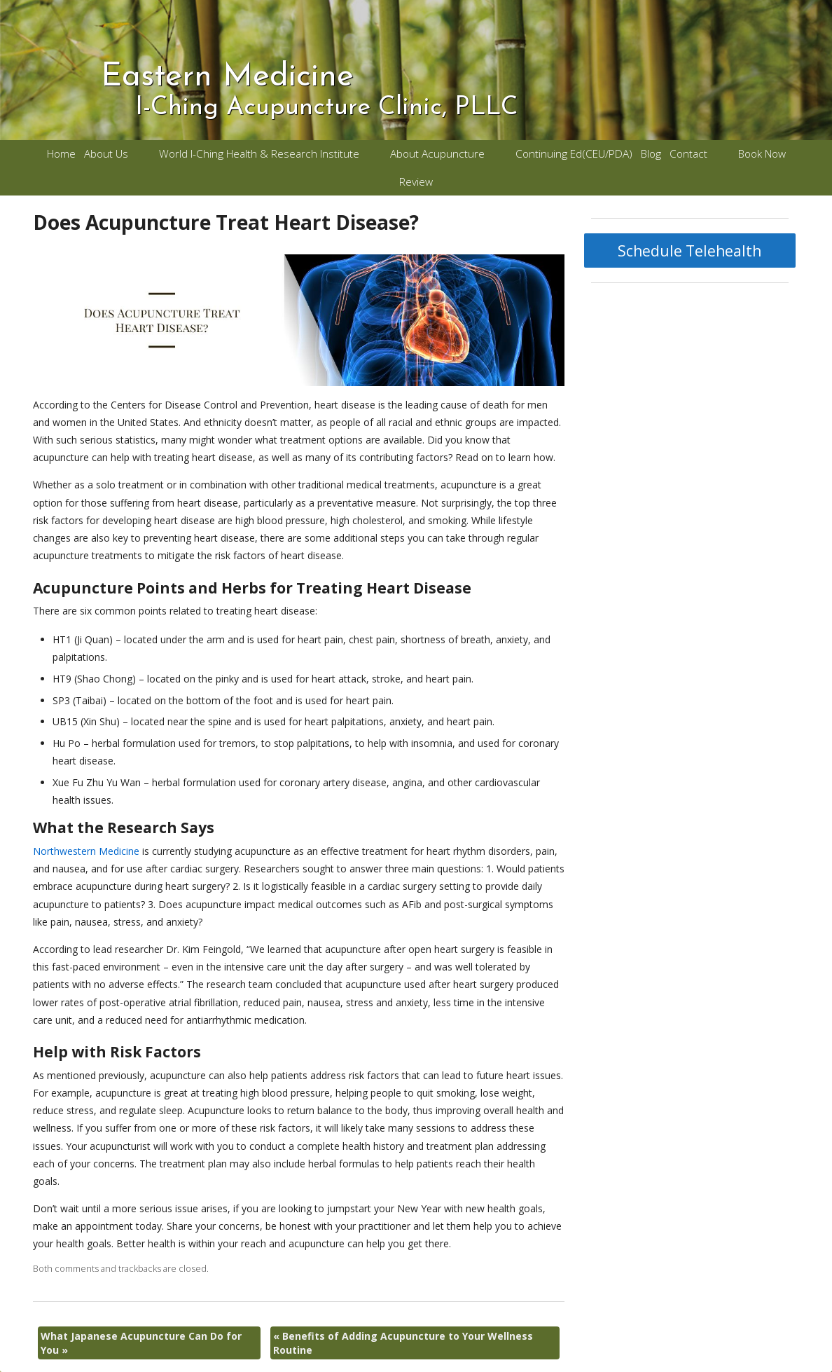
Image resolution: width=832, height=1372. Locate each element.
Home (61, 153)
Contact (688, 153)
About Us (106, 153)
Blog (651, 153)
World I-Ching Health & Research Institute (259, 153)
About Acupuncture (437, 153)
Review (416, 181)
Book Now (762, 153)
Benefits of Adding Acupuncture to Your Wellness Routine (403, 1343)
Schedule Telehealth (689, 251)
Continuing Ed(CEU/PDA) (573, 153)
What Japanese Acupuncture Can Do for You (141, 1343)
